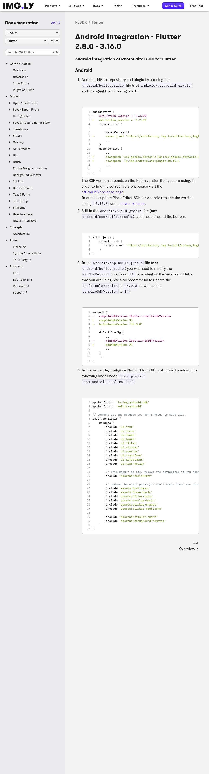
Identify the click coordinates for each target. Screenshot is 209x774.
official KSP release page (103, 192)
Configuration (22, 116)
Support (20, 292)
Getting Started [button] (18, 64)
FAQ (16, 273)
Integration (20, 77)
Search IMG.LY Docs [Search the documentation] (33, 52)
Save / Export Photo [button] (23, 109)
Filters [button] (15, 136)
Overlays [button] (16, 142)
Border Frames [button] (20, 188)
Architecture (21, 234)
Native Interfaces (25, 221)
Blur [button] (13, 155)
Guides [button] (12, 96)
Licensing (19, 247)
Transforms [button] (18, 129)
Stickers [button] (16, 181)
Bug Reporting (22, 279)
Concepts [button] (13, 227)
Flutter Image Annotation (30, 168)
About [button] (11, 240)
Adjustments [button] (19, 149)
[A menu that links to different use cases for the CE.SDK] (76, 5)
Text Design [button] (18, 201)
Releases (21, 286)
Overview (19, 70)
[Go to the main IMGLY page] (18, 6)
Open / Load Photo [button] (23, 103)
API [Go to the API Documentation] (55, 23)
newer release (132, 203)
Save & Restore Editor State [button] (29, 122)
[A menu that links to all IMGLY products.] (52, 5)
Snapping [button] (16, 207)
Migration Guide (23, 90)
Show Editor (21, 83)
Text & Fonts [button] (19, 194)
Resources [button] (14, 266)
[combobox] (32, 32)
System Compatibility (27, 253)
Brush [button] (14, 162)
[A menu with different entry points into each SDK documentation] (98, 5)
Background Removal (27, 175)
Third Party (22, 260)
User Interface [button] (20, 214)
